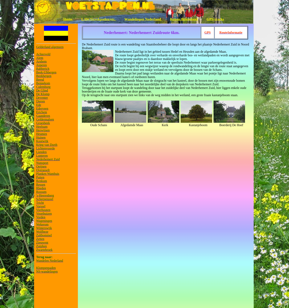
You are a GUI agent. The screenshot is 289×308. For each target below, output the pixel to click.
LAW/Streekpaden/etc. (98, 19)
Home (68, 19)
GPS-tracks (215, 19)
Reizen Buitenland (184, 19)
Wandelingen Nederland (143, 19)
